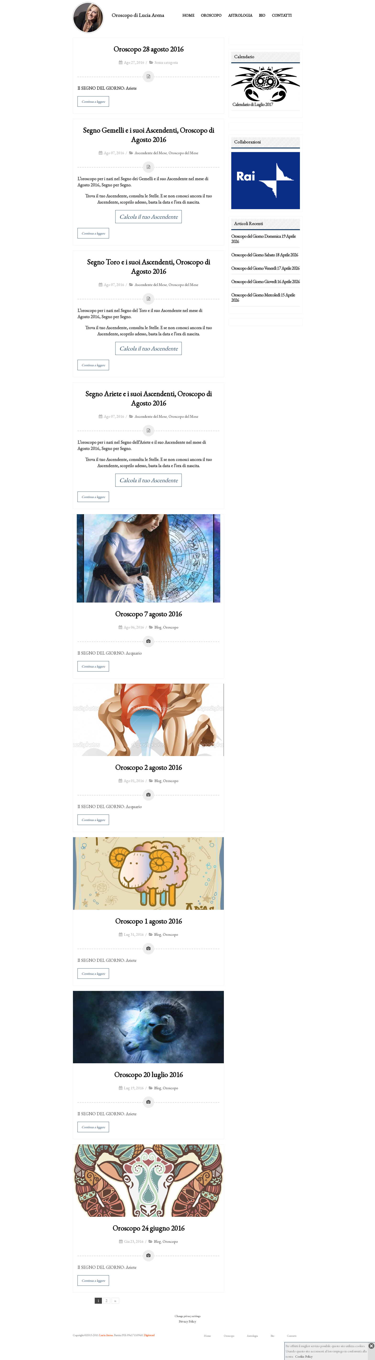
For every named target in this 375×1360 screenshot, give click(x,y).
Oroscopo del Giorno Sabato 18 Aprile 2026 (264, 255)
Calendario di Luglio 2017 (252, 104)
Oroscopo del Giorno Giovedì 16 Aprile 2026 (265, 281)
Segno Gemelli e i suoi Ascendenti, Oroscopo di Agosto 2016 (148, 135)
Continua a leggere (93, 101)
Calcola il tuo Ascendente (148, 216)
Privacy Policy (187, 1321)
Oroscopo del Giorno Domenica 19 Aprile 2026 (263, 238)
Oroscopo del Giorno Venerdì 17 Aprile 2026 (265, 268)
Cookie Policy (304, 1356)
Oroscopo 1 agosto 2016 (148, 921)
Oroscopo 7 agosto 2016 (148, 614)
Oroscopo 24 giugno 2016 (148, 1228)
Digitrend (149, 1335)
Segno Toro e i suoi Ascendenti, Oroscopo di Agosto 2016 (148, 266)
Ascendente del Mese (151, 152)
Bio (262, 15)
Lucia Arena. (106, 1335)
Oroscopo (211, 15)
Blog (157, 627)
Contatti (282, 15)
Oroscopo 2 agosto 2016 (148, 767)
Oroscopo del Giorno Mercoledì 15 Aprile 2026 (263, 297)
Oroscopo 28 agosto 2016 (148, 49)
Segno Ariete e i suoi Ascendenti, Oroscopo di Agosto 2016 (148, 398)
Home (188, 15)
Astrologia (240, 15)
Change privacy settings (187, 1316)
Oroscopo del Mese (183, 152)
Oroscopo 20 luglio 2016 (148, 1074)
